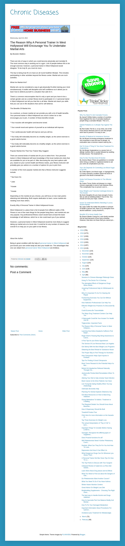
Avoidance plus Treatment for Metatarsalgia (96, 513)
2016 (82, 239)
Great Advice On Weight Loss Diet (93, 487)
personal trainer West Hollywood (38, 248)
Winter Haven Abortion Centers (92, 484)
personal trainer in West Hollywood (53, 243)
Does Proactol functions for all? (92, 438)
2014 (82, 245)
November (86, 254)
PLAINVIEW (66, 535)
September (86, 260)
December (86, 251)
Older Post (66, 331)
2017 (82, 236)
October (85, 257)
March (84, 516)
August (84, 263)
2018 (82, 233)
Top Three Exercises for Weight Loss (94, 420)
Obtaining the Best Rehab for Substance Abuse (98, 350)
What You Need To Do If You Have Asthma (96, 481)
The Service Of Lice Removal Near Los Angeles (98, 344)
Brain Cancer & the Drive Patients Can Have (97, 381)
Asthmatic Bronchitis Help (90, 389)
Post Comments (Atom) (27, 335)
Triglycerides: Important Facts (92, 323)
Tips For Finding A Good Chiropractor (94, 360)
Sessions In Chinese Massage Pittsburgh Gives (98, 277)
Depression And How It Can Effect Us (94, 450)
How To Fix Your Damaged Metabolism (95, 505)
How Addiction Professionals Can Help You (96, 303)
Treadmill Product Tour (89, 412)
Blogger (82, 535)
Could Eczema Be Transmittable (92, 310)
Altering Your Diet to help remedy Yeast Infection (98, 378)
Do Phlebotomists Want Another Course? (95, 478)
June (84, 269)
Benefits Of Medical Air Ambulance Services (94, 136)
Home (41, 331)
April (83, 275)
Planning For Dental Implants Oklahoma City (97, 392)
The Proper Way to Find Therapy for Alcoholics (97, 353)
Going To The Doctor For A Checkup (94, 280)
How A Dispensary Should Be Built (93, 409)
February (85, 520)
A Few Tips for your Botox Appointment (95, 341)
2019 (82, 230)
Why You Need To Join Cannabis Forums (94, 115)
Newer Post (15, 331)
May (83, 272)
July (83, 266)
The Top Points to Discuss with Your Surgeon (97, 463)
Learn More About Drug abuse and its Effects (97, 471)
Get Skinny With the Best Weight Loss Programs (98, 347)
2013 (82, 248)
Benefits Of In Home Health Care (91, 214)
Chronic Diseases (34, 13)
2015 (82, 242)
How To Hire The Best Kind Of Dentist (92, 158)
